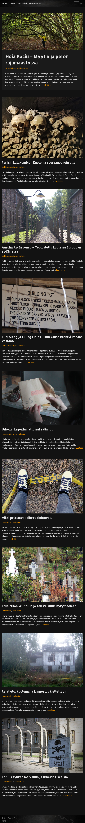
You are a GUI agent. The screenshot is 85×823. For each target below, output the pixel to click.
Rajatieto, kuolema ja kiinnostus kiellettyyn (34, 691)
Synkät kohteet (10, 68)
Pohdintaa (17, 522)
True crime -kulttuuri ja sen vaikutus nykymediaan (39, 606)
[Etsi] (81, 3)
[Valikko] (76, 3)
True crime (17, 611)
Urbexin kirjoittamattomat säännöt (27, 429)
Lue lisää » (46, 85)
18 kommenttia (7, 782)
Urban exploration (19, 434)
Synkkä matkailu (22, 68)
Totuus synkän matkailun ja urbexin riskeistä (35, 777)
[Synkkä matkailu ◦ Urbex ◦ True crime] (21, 3)
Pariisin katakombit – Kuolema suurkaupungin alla (38, 162)
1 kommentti (6, 434)
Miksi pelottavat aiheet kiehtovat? (27, 518)
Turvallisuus (19, 782)
